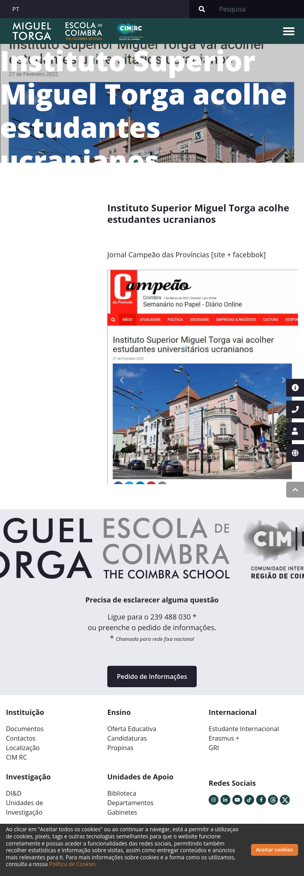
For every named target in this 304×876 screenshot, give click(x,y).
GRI (214, 747)
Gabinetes (122, 812)
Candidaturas (127, 738)
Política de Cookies (72, 864)
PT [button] (15, 9)
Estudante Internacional (244, 728)
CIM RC (16, 757)
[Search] (259, 9)
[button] (121, 380)
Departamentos (130, 802)
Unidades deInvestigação (24, 807)
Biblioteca (121, 793)
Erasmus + (224, 738)
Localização (23, 747)
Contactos (21, 738)
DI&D (13, 793)
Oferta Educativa (131, 728)
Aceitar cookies (274, 849)
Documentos (25, 728)
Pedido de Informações (152, 676)
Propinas (120, 747)
